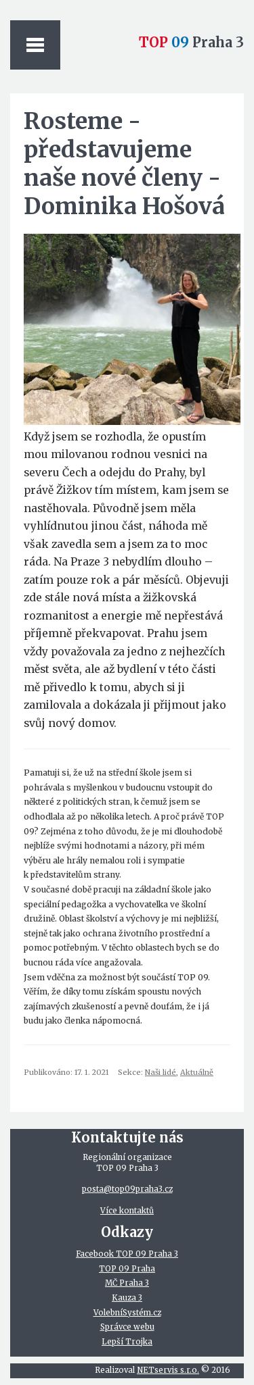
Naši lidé (160, 1072)
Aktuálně (196, 1072)
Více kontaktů (127, 1210)
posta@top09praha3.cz (127, 1189)
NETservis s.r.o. (168, 1370)
